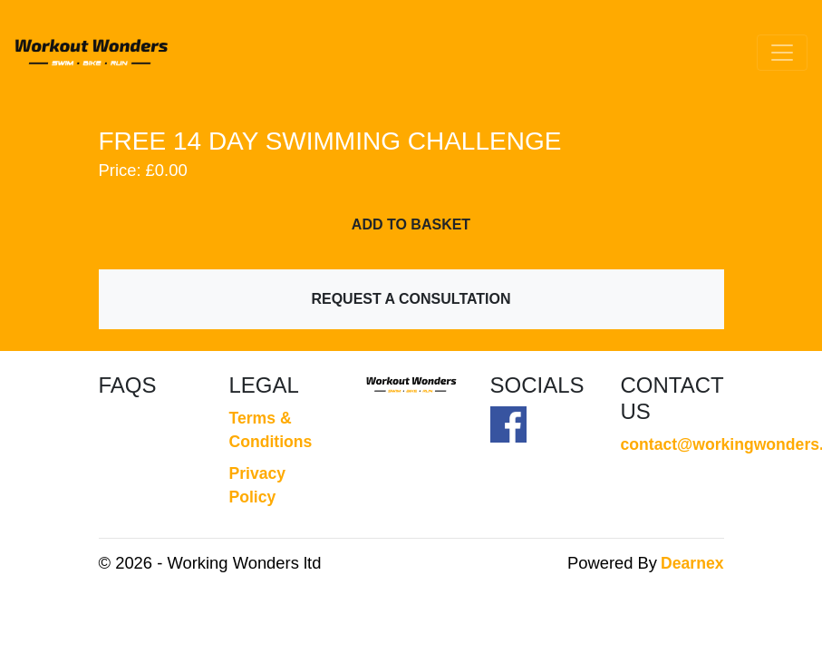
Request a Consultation (410, 299)
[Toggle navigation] (782, 52)
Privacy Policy (257, 485)
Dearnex (692, 563)
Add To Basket (411, 224)
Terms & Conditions (271, 430)
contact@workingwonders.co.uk (672, 444)
